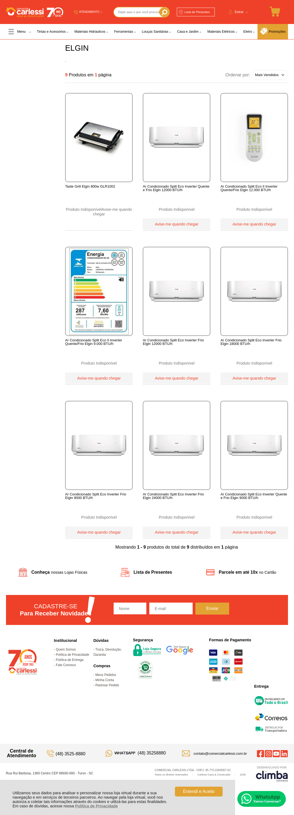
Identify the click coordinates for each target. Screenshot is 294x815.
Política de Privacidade (96, 806)
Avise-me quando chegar (176, 223)
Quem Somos (66, 658)
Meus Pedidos (105, 683)
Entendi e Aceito (199, 791)
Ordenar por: (237, 74)
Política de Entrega (69, 668)
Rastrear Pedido (107, 694)
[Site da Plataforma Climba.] (272, 782)
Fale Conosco (66, 674)
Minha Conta (104, 689)
